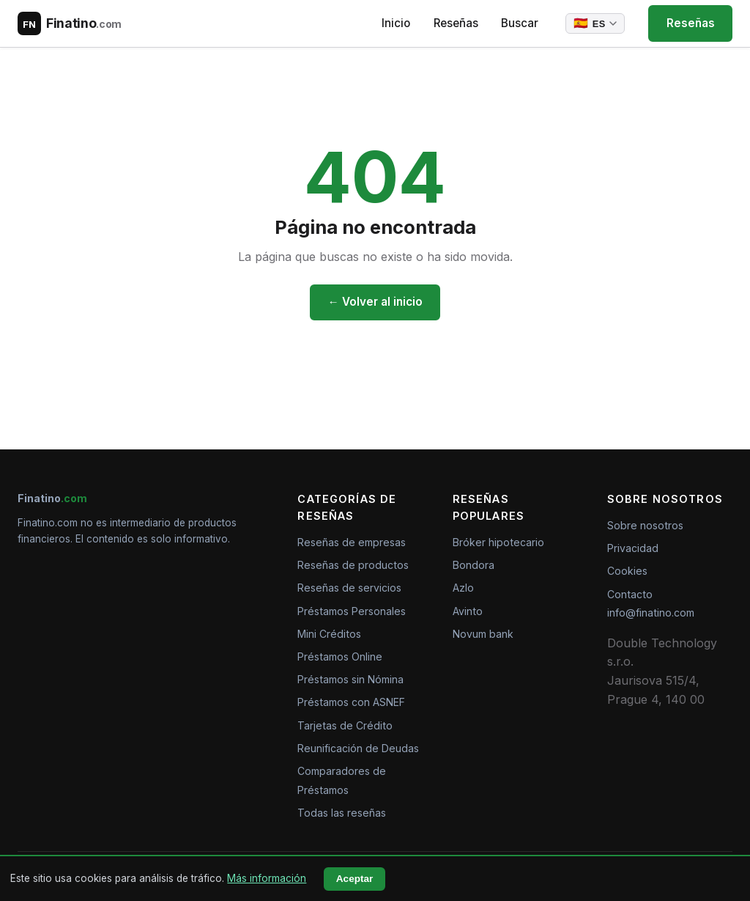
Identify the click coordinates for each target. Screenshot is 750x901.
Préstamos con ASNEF (351, 702)
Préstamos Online (339, 656)
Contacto (630, 594)
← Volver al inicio (374, 302)
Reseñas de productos (353, 565)
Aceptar (355, 878)
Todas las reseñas (341, 812)
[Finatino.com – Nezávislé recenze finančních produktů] (70, 23)
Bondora (473, 565)
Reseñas (454, 23)
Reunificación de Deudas (358, 748)
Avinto (468, 611)
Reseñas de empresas (351, 542)
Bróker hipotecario (498, 542)
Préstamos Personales (351, 611)
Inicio (395, 23)
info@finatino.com (650, 612)
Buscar (519, 23)
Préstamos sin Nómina (350, 679)
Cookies (627, 570)
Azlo (463, 587)
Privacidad (632, 548)
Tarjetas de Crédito (345, 725)
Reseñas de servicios (349, 587)
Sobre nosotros (645, 525)
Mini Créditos (329, 634)
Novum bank (483, 634)
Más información (266, 878)
